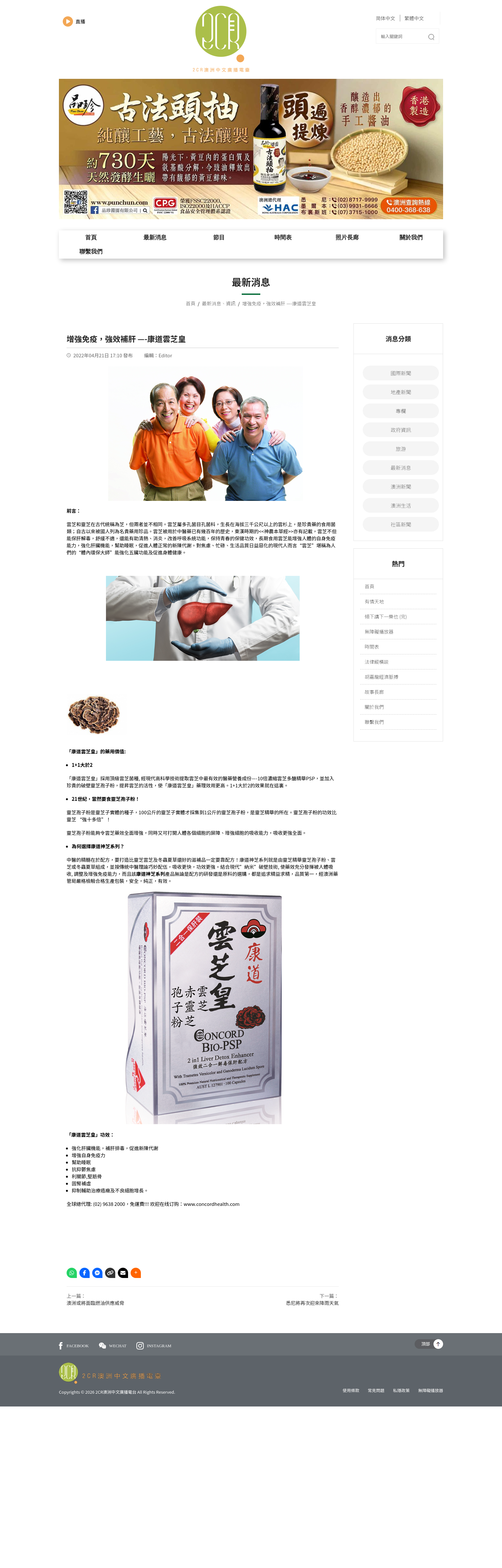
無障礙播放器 (379, 631)
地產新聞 (401, 392)
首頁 (91, 237)
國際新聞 (401, 373)
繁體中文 (414, 18)
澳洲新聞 (401, 486)
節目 (219, 237)
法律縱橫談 (377, 661)
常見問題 (376, 1390)
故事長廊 (374, 691)
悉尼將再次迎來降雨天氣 (312, 1302)
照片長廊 (347, 237)
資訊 (231, 303)
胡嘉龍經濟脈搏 (381, 676)
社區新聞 (401, 524)
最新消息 (154, 237)
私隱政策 (401, 1390)
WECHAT (113, 1345)
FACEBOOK (74, 1345)
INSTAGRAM (153, 1345)
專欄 (401, 411)
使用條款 (351, 1390)
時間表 (283, 237)
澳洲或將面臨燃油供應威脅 (95, 1302)
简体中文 (385, 18)
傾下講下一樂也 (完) (386, 616)
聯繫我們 (90, 251)
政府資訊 (401, 430)
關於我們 (411, 237)
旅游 (401, 448)
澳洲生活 (401, 505)
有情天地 (374, 601)
